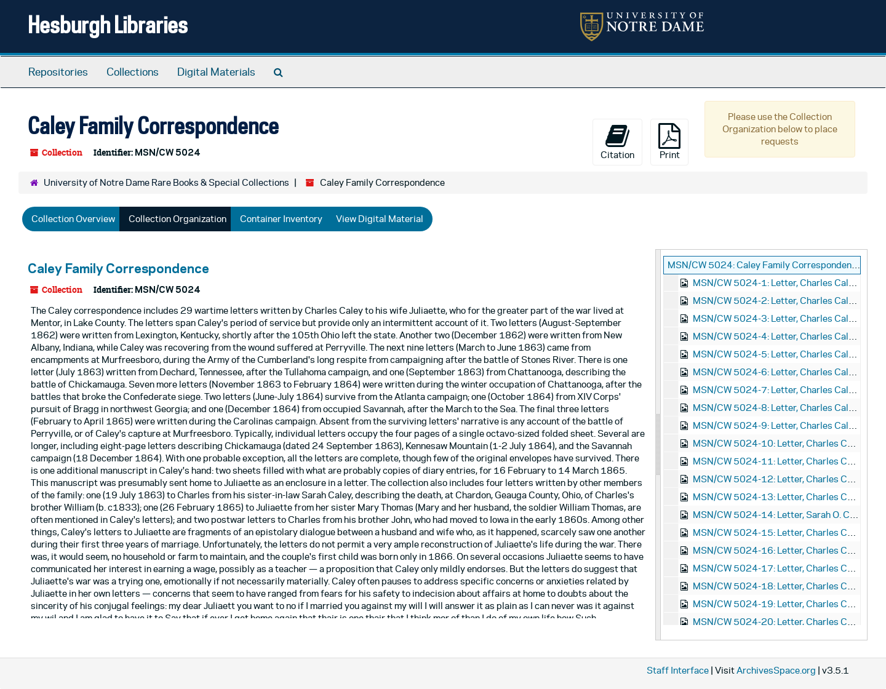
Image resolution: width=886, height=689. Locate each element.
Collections (132, 72)
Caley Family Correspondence (118, 268)
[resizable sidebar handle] (658, 445)
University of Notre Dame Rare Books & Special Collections (166, 182)
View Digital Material (379, 218)
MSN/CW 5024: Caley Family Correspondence (764, 265)
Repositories (58, 72)
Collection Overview (73, 218)
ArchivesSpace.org (776, 670)
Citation (617, 141)
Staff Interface (678, 670)
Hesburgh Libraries (108, 24)
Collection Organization (177, 218)
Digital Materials (216, 72)
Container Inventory (281, 218)
